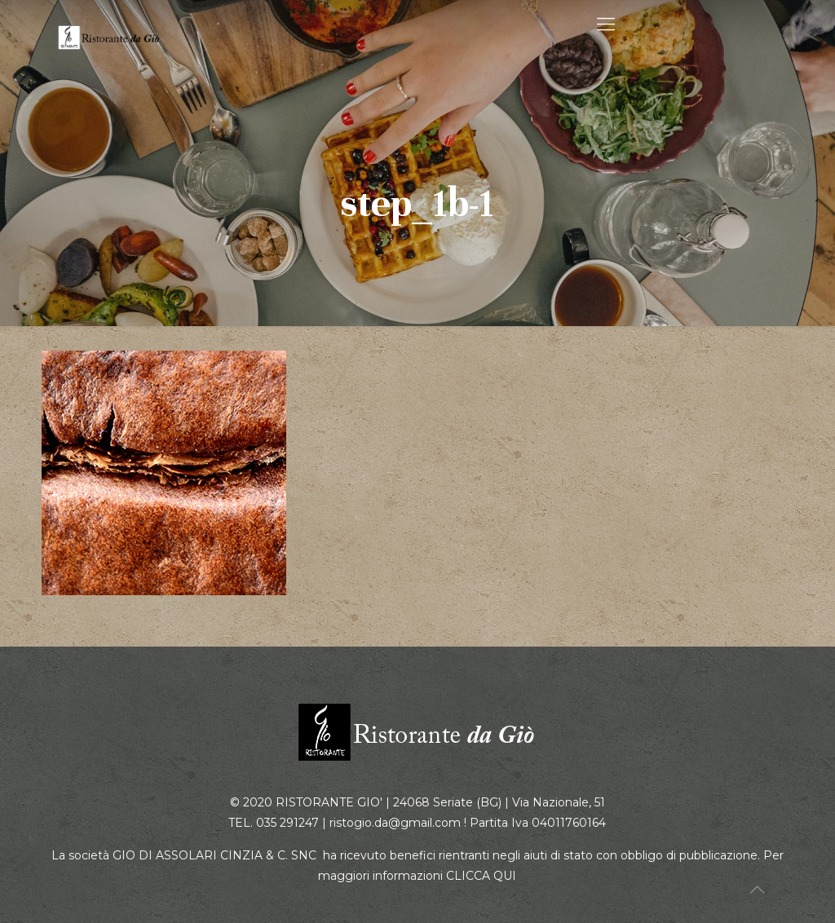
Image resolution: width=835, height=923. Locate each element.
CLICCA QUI (481, 875)
